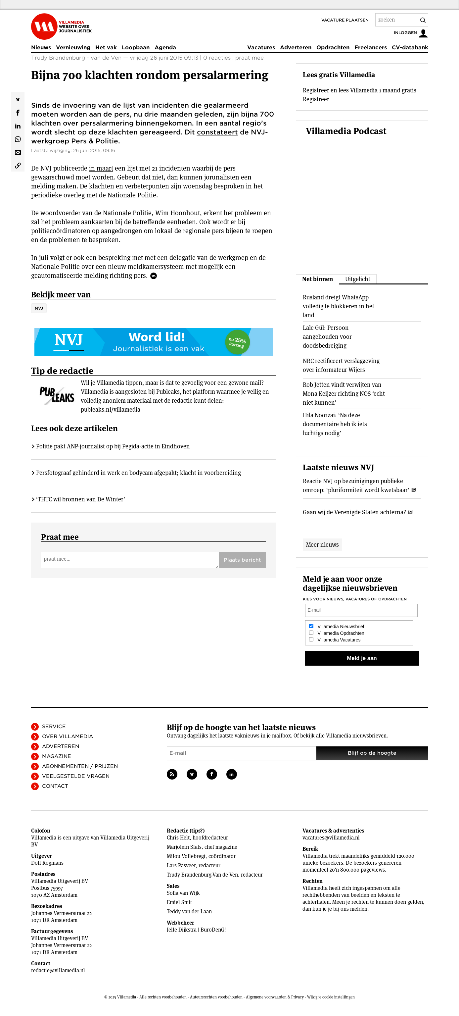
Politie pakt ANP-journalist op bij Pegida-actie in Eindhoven (113, 446)
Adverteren (295, 47)
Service (54, 727)
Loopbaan (136, 47)
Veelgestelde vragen (76, 776)
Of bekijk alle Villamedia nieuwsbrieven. (341, 735)
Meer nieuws (322, 544)
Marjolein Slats (184, 846)
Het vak (106, 47)
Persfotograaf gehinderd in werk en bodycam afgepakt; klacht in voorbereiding (138, 473)
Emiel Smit (179, 902)
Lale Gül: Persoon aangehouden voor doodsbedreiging (327, 336)
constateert (217, 132)
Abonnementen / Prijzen (80, 766)
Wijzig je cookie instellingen (331, 996)
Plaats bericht (242, 560)
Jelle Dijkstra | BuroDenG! (196, 929)
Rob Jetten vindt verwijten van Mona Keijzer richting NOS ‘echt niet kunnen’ (344, 393)
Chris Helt (178, 837)
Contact (55, 786)
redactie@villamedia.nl (58, 970)
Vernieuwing (73, 47)
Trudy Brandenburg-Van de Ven (202, 874)
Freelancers (370, 47)
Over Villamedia (67, 736)
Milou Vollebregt (186, 856)
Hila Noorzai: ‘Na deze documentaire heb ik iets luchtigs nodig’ (335, 424)
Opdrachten (332, 47)
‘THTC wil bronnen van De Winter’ (80, 499)
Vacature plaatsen (345, 20)
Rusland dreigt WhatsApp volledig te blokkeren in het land (338, 306)
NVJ (39, 308)
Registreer (316, 99)
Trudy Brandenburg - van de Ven (76, 58)
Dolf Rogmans (47, 862)
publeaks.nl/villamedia (110, 409)
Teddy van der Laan (189, 911)
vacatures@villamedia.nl (331, 837)
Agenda (165, 47)
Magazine (56, 756)
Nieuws (41, 47)
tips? (197, 830)
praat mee (249, 58)
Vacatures (261, 47)
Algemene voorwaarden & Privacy (275, 996)
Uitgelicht (357, 279)
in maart (101, 168)
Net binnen (317, 279)
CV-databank (410, 47)
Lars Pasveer (181, 865)
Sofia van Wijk (183, 892)
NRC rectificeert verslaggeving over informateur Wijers (341, 365)
